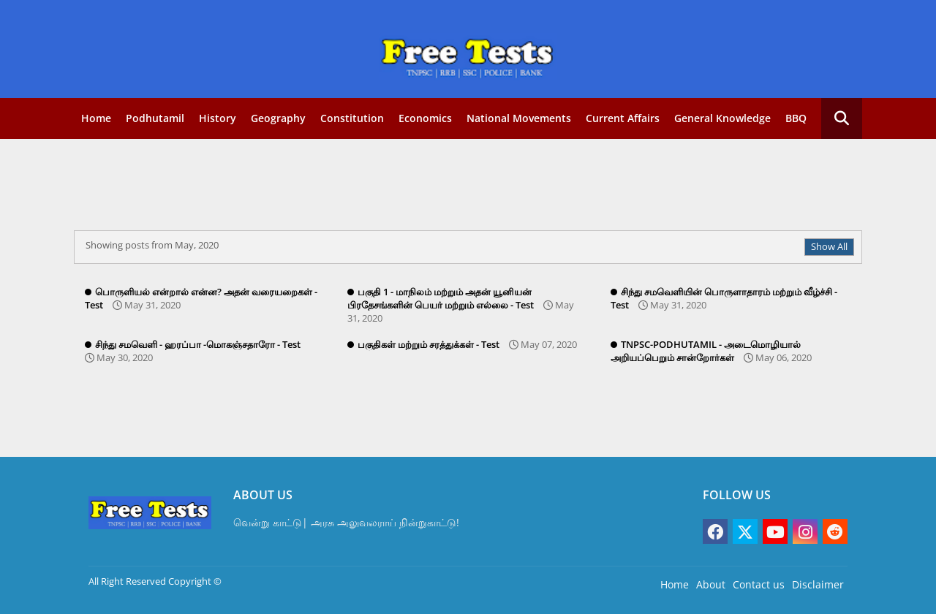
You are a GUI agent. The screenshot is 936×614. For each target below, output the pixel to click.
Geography (278, 118)
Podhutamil (155, 118)
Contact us (759, 584)
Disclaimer (818, 584)
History (217, 118)
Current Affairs (623, 118)
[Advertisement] (439, 186)
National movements (519, 118)
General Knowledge (722, 118)
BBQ (796, 118)
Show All (829, 246)
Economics (425, 118)
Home (96, 118)
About (710, 584)
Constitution (352, 118)
